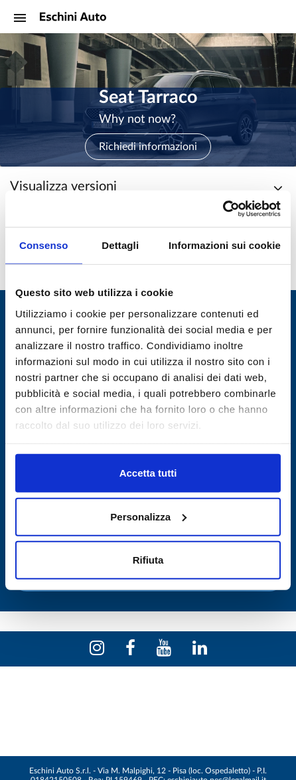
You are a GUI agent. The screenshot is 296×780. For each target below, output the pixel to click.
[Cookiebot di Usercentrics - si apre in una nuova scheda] (223, 208)
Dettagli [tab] (120, 245)
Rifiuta (148, 560)
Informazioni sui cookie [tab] (225, 245)
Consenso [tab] (43, 245)
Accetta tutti (148, 473)
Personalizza (148, 516)
